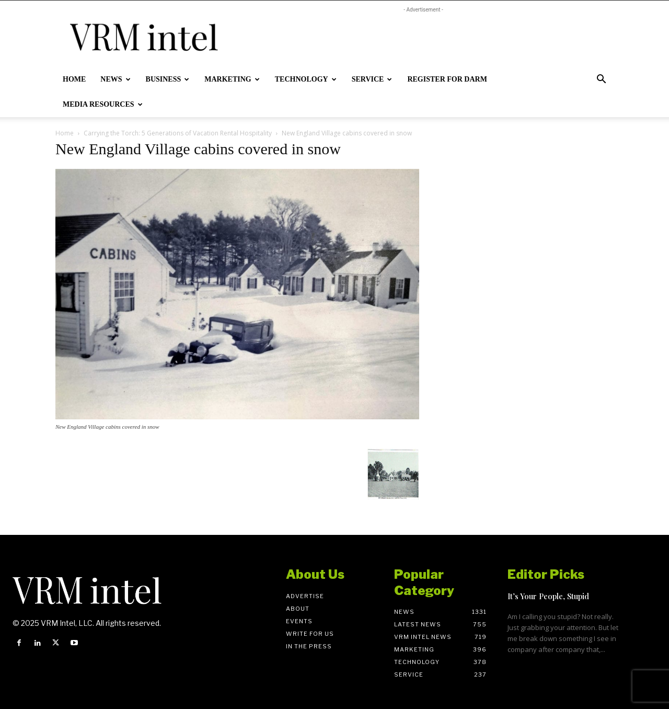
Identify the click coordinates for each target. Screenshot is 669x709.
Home (74, 79)
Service (372, 79)
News (115, 79)
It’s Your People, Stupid (548, 596)
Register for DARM (447, 79)
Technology (306, 79)
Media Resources (103, 104)
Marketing (231, 79)
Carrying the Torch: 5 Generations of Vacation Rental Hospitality (178, 133)
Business (168, 79)
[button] (601, 80)
